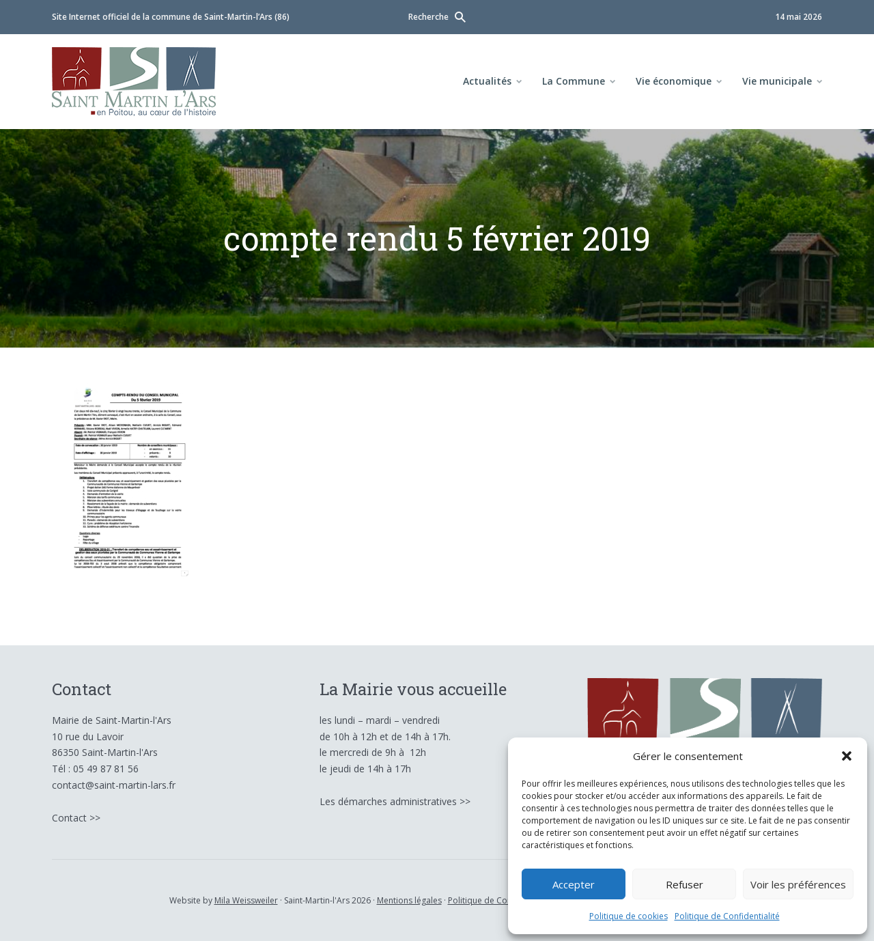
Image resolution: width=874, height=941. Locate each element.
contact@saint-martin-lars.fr (113, 784)
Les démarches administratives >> (395, 801)
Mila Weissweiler (246, 900)
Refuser (684, 884)
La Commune (573, 80)
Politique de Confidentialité (727, 916)
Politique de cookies (628, 916)
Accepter (573, 884)
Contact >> (76, 817)
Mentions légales (409, 900)
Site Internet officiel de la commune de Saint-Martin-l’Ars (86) (171, 17)
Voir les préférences (798, 884)
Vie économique (673, 80)
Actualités (487, 80)
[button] (847, 756)
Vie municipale (777, 80)
